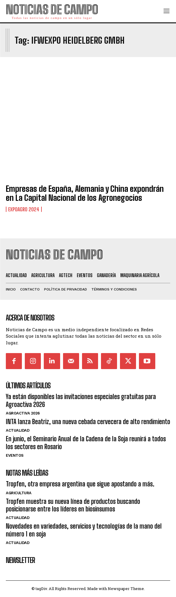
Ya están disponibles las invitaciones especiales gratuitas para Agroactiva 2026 (81, 400)
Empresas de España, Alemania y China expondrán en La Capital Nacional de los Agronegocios (85, 193)
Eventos (15, 455)
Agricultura (19, 493)
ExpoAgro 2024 (23, 209)
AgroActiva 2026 (23, 413)
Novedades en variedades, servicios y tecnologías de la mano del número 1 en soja (84, 530)
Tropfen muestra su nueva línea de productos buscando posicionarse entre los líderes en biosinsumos (73, 505)
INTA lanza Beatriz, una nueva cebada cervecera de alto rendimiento (88, 422)
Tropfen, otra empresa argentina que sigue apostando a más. (80, 484)
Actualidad (17, 430)
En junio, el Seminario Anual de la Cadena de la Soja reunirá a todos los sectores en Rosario (86, 442)
